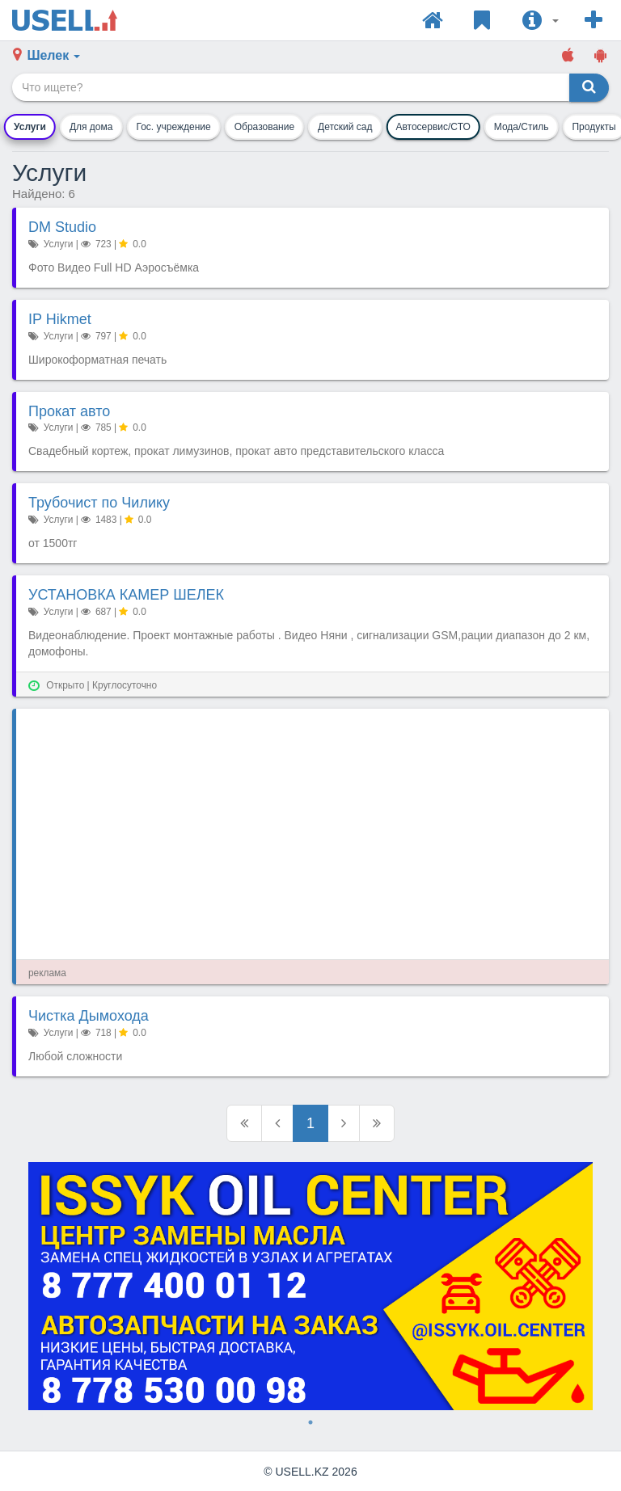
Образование (264, 127)
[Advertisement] (312, 834)
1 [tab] (310, 1422)
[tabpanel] (310, 1286)
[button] (540, 20)
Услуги (30, 127)
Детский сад (345, 127)
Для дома (91, 127)
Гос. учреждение (173, 127)
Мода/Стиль (521, 127)
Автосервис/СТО (432, 127)
